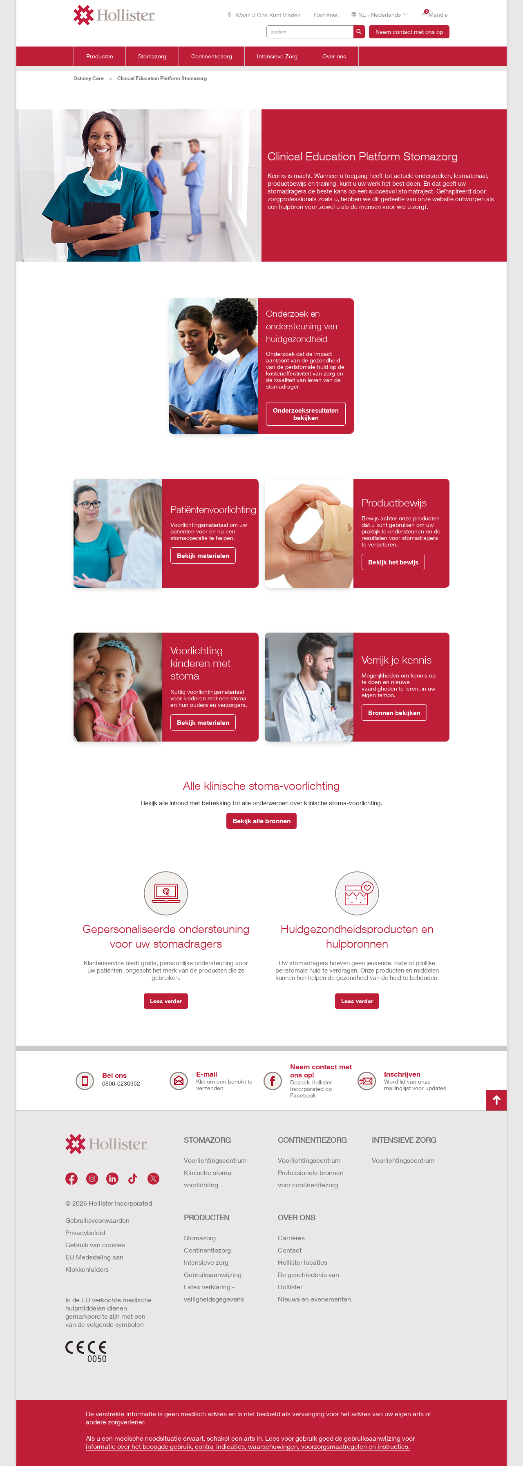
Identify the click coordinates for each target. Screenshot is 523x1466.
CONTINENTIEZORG (312, 1139)
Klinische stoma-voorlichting (209, 1178)
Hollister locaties (302, 1262)
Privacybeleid (85, 1232)
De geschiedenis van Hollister (308, 1281)
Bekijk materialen (203, 555)
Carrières (326, 14)
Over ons (334, 56)
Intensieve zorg (206, 1262)
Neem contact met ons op (409, 31)
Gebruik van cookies (95, 1244)
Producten (99, 56)
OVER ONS (296, 1217)
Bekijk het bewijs (393, 562)
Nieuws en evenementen (314, 1299)
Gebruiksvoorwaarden (97, 1220)
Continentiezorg (211, 56)
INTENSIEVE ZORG (404, 1139)
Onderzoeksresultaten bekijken (306, 413)
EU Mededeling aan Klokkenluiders (94, 1263)
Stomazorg (152, 56)
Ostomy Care (89, 78)
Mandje (434, 14)
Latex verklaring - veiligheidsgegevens (214, 1293)
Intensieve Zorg (277, 56)
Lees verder (166, 1000)
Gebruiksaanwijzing (212, 1274)
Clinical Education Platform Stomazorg (162, 78)
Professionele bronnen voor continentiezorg (311, 1178)
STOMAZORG (207, 1139)
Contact (290, 1250)
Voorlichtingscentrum (215, 1160)
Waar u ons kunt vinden (264, 14)
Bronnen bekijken (394, 712)
